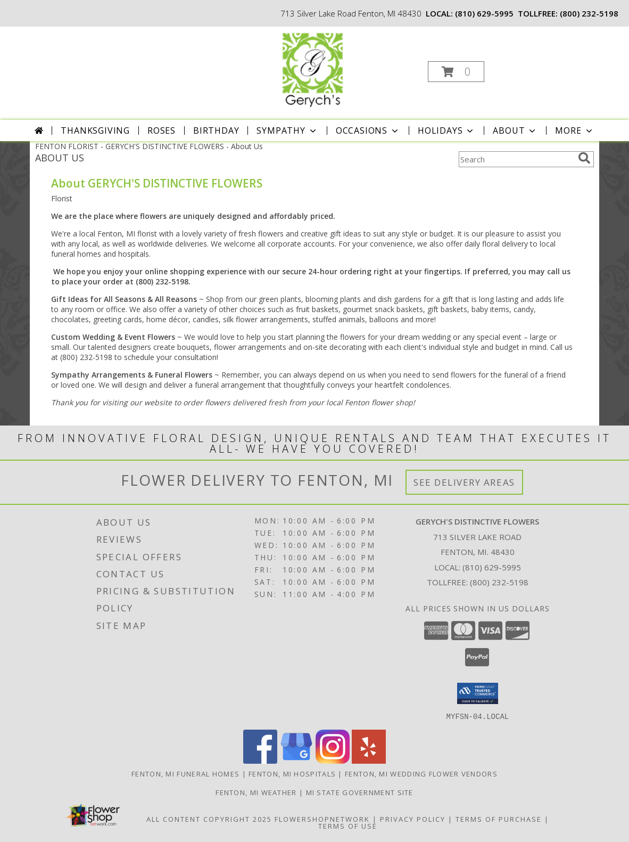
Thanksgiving (95, 130)
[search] (584, 158)
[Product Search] (516, 159)
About (515, 130)
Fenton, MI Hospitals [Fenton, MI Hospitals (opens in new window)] (292, 773)
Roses (161, 130)
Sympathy (287, 130)
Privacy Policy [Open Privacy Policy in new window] (412, 818)
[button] (456, 71)
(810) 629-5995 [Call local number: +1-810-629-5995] (484, 13)
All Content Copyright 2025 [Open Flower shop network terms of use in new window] (209, 818)
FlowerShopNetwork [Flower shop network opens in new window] (322, 818)
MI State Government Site (359, 792)
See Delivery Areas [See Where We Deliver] (464, 482)
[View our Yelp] (369, 760)
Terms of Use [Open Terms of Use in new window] (347, 825)
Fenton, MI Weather (256, 792)
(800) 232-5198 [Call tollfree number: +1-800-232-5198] (589, 13)
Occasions (368, 130)
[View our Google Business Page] (296, 760)
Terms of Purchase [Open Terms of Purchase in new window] (499, 818)
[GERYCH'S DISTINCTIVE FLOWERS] (313, 68)
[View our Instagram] (333, 760)
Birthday (216, 130)
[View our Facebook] (260, 760)
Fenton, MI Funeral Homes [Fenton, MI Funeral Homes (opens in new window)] (185, 773)
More (574, 130)
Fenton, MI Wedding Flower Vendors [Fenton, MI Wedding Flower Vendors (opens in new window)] (421, 773)
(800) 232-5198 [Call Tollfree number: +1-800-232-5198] (499, 582)
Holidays (446, 130)
